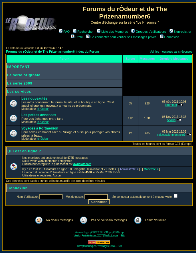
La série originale (24, 75)
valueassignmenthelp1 (171, 134)
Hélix (122, 235)
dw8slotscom (82, 164)
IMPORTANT (18, 67)
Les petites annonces (38, 115)
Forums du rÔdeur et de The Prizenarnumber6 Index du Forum (52, 51)
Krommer (171, 104)
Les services (19, 92)
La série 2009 (19, 83)
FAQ (64, 31)
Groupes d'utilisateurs (148, 31)
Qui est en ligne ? (24, 151)
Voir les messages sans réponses (171, 51)
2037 (99, 235)
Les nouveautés (34, 98)
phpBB (90, 232)
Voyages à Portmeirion (39, 128)
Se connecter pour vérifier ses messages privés (121, 37)
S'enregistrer (180, 31)
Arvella (171, 120)
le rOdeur (43, 108)
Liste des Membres (112, 31)
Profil (76, 37)
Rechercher (83, 31)
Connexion (169, 37)
